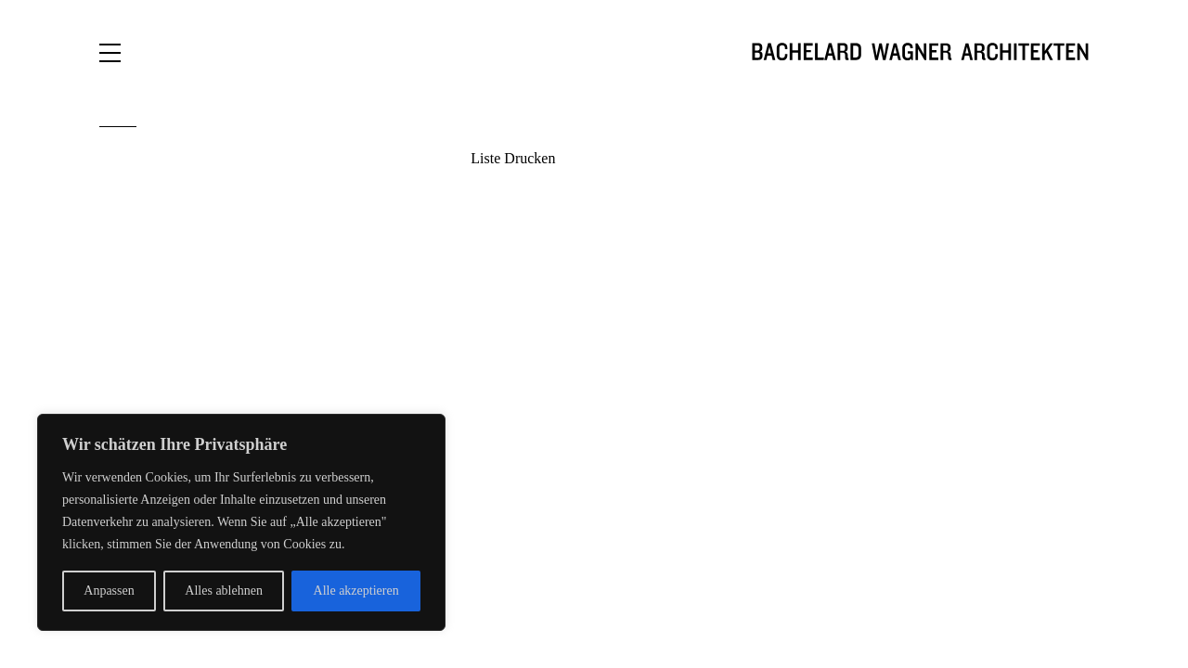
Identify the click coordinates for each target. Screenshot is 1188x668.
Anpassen (109, 590)
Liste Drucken (513, 158)
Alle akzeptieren (356, 590)
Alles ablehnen (224, 590)
